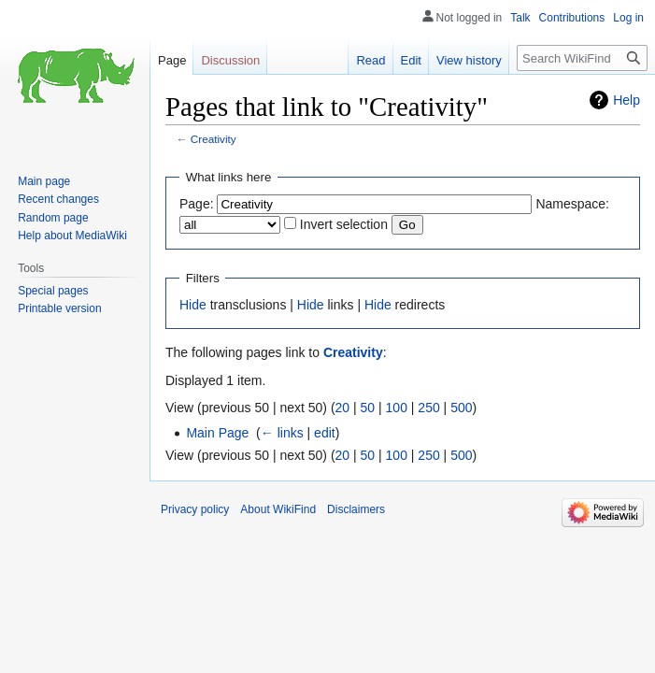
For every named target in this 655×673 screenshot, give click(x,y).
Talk (520, 17)
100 (396, 407)
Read (370, 60)
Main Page (217, 432)
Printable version (59, 308)
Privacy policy (195, 509)
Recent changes (58, 199)
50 (368, 407)
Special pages (53, 290)
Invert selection (344, 224)
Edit (411, 60)
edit (324, 432)
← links (282, 432)
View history (469, 60)
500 (461, 407)
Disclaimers (356, 509)
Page (172, 60)
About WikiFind (278, 509)
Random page (53, 217)
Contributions (572, 17)
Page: (196, 203)
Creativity (213, 139)
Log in (628, 17)
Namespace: (572, 203)
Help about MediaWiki (72, 235)
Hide (192, 304)
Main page (44, 181)
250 (428, 407)
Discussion (230, 60)
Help (626, 100)
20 (342, 407)
